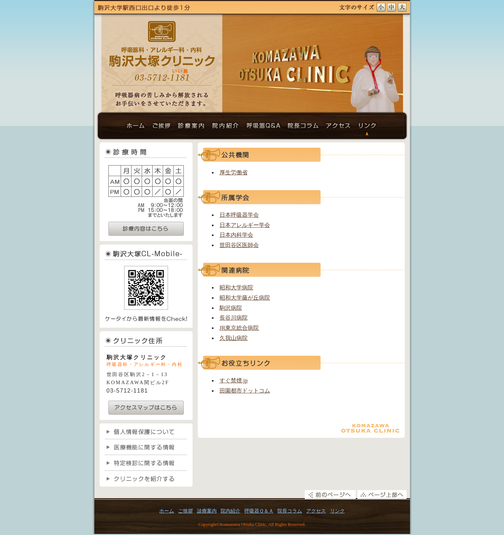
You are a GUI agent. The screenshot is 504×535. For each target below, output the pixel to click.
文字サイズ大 (403, 7)
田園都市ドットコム (245, 391)
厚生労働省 (234, 172)
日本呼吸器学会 (239, 215)
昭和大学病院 (236, 287)
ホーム (137, 127)
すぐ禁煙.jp (234, 380)
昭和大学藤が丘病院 (245, 298)
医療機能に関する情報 (146, 447)
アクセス (339, 127)
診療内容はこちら (146, 229)
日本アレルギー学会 (245, 225)
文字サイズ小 (382, 7)
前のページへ (330, 495)
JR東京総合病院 (239, 328)
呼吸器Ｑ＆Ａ (264, 127)
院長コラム (303, 127)
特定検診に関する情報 (146, 463)
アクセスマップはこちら (146, 408)
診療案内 (191, 127)
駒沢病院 (231, 308)
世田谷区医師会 (239, 245)
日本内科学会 (236, 235)
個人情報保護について (146, 431)
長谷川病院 (234, 318)
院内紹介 (226, 127)
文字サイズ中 (392, 7)
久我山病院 (234, 338)
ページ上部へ (382, 495)
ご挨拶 (161, 127)
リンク (367, 127)
